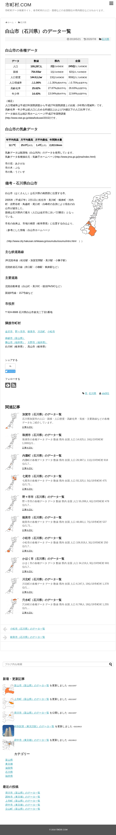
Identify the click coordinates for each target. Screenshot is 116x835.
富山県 (9, 760)
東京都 (9, 764)
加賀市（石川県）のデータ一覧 (42, 414)
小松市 (51, 331)
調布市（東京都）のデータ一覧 (22, 796)
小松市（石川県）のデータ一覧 (42, 538)
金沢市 (9, 331)
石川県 (105, 39)
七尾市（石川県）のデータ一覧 (42, 476)
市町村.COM (18, 4)
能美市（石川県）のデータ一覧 (42, 517)
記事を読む (27, 427)
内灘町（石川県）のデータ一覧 (42, 455)
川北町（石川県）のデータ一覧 (42, 579)
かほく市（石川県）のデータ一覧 (43, 558)
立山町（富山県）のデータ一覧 (22, 809)
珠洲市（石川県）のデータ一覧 (42, 435)
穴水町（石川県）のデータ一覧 (42, 600)
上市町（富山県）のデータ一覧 (31, 699)
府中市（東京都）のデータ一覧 (31, 740)
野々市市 (20, 331)
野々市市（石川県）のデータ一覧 (43, 496)
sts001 (105, 393)
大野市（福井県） (37, 342)
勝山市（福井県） (15, 342)
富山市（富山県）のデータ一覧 (31, 685)
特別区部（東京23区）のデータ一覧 (34, 726)
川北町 (41, 331)
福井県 (9, 776)
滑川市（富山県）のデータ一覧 (31, 712)
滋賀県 (9, 768)
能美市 (31, 331)
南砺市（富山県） (15, 338)
